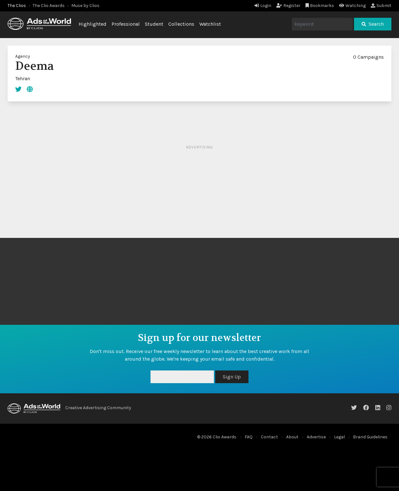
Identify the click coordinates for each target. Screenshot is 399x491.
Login (262, 5)
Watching (352, 5)
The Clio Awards (49, 5)
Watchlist (210, 24)
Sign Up (232, 377)
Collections (181, 24)
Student (154, 24)
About (292, 437)
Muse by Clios (85, 5)
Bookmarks (320, 5)
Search (373, 24)
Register (288, 5)
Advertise (316, 437)
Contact (269, 437)
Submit (381, 5)
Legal (339, 437)
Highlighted (92, 24)
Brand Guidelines (370, 437)
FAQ (249, 437)
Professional (126, 24)
